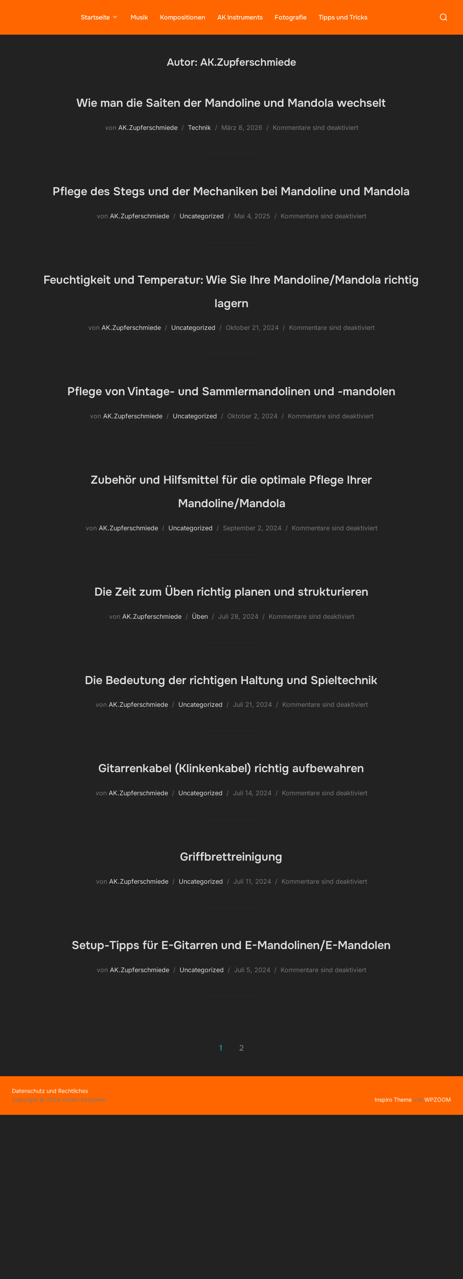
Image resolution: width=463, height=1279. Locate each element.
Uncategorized (202, 263)
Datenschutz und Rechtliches (50, 1254)
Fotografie (291, 17)
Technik (199, 151)
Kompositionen (182, 17)
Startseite (100, 17)
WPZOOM (437, 1263)
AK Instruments (240, 17)
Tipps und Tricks (342, 17)
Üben (200, 710)
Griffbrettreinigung (231, 995)
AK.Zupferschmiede (148, 151)
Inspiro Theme (393, 1263)
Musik (139, 17)
